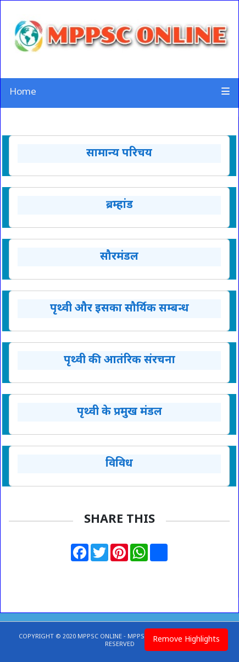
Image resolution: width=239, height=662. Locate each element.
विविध (119, 464)
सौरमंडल (119, 257)
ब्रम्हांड (119, 205)
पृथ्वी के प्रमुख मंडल (119, 412)
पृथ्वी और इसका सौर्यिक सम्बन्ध (119, 309)
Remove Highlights (186, 639)
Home (22, 92)
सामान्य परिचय (119, 153)
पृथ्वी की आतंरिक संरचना (119, 360)
